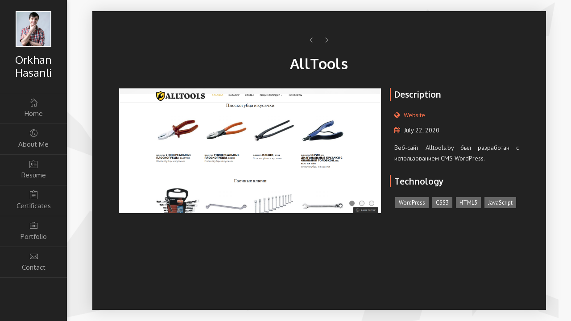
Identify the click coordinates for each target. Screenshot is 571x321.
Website (414, 115)
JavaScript (500, 202)
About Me (33, 138)
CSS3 (442, 202)
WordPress (412, 202)
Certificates (33, 200)
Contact (33, 261)
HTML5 (468, 202)
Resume (33, 169)
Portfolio (33, 231)
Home (33, 108)
